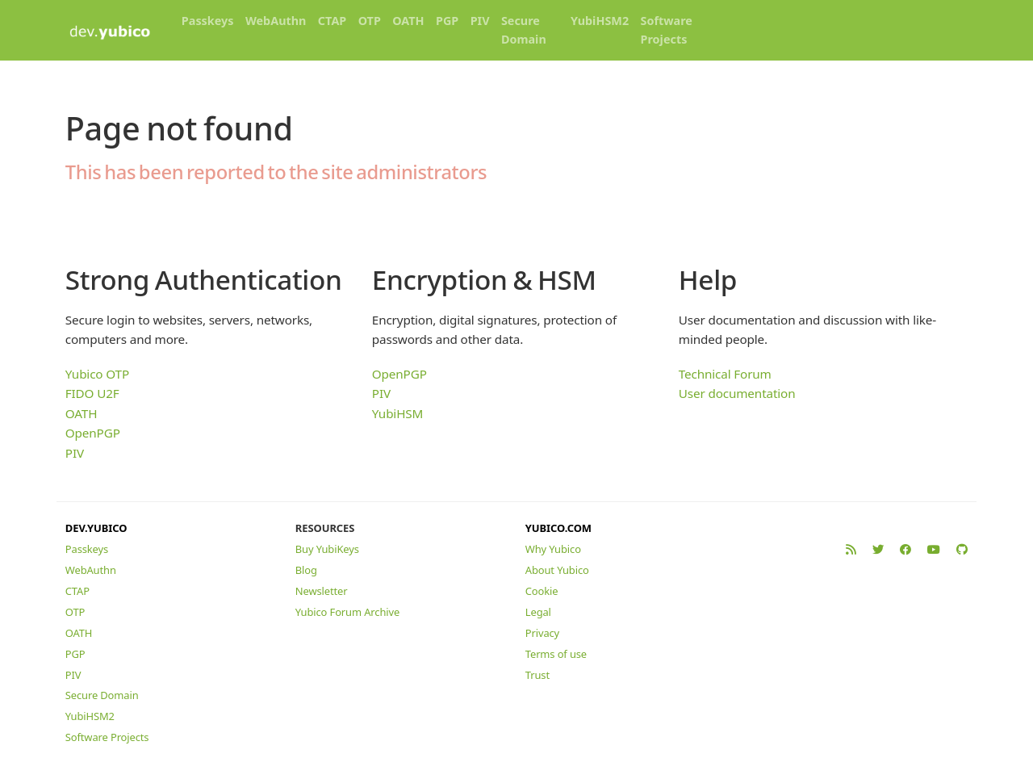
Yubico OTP (97, 374)
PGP (447, 20)
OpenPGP (92, 433)
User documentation (737, 393)
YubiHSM (397, 413)
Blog (306, 570)
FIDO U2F (92, 393)
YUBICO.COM (558, 528)
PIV (480, 20)
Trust (537, 675)
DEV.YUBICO (96, 528)
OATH (408, 20)
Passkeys (208, 20)
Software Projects (666, 30)
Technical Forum (725, 374)
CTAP (332, 20)
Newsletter (321, 591)
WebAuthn (276, 20)
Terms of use (556, 654)
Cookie (541, 591)
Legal (538, 612)
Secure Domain (523, 30)
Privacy (542, 633)
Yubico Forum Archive (347, 612)
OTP (369, 20)
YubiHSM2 (600, 20)
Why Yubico (553, 549)
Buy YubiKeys (327, 549)
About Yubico (557, 570)
